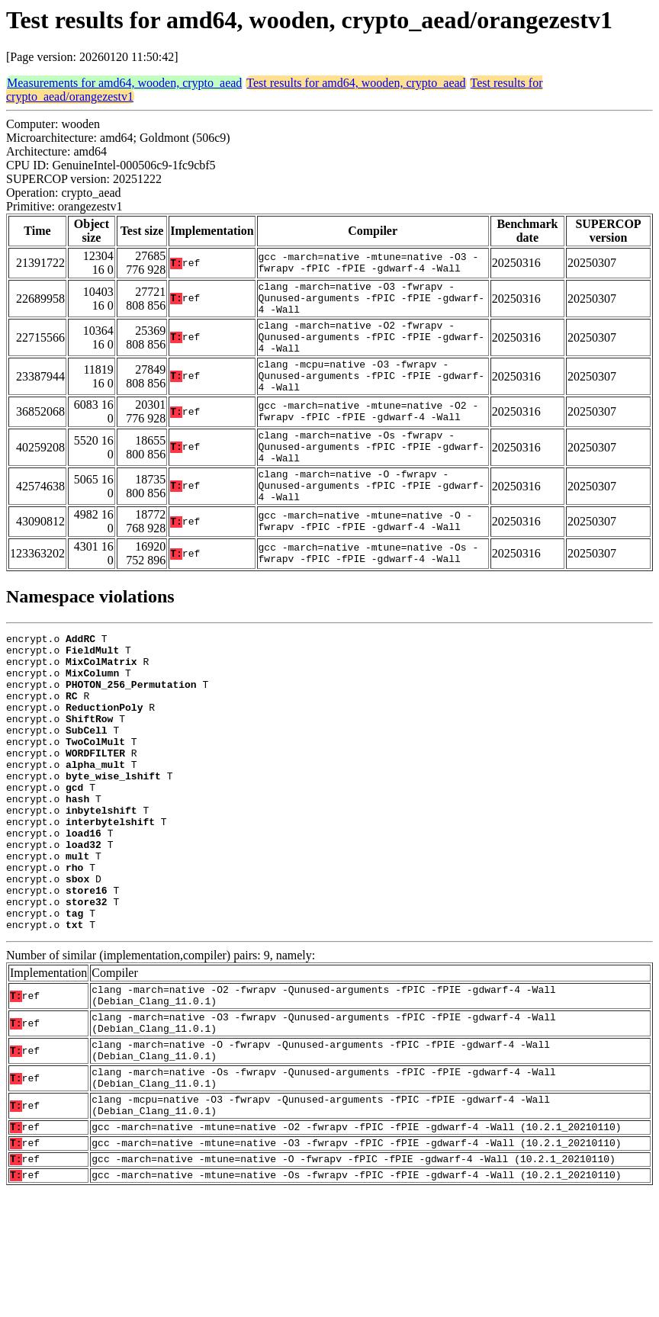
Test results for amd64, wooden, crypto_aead (355, 82)
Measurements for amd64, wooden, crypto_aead (124, 82)
